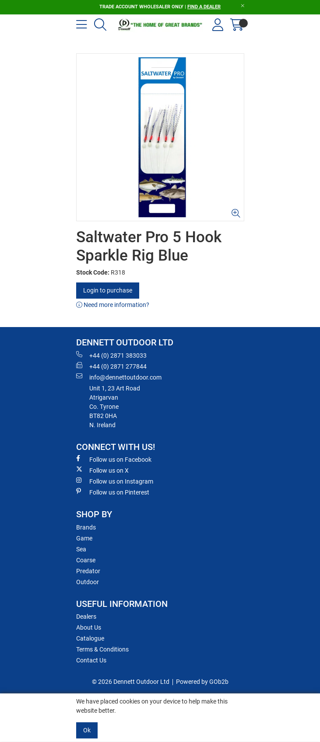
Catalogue (90, 638)
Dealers (86, 616)
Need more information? (112, 304)
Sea (81, 549)
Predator (88, 571)
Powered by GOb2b (202, 681)
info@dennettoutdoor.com (119, 377)
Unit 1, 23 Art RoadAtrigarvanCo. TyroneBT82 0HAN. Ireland (114, 406)
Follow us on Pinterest (112, 492)
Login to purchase (107, 290)
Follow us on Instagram (114, 481)
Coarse (85, 560)
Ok (87, 730)
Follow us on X (102, 470)
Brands (86, 527)
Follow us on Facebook (113, 459)
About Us (88, 627)
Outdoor (87, 581)
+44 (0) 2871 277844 (111, 366)
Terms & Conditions (102, 649)
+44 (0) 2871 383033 (111, 355)
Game (84, 538)
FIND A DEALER (204, 7)
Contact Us (91, 660)
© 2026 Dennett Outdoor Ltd (130, 681)
